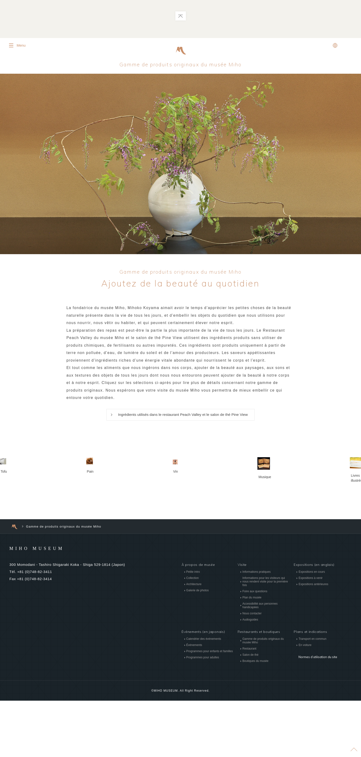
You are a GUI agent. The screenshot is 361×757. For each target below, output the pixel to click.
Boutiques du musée (255, 717)
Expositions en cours (311, 628)
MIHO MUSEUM (46, 604)
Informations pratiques (256, 628)
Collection (192, 634)
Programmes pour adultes (202, 714)
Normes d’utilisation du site (317, 710)
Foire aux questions (254, 647)
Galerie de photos (197, 646)
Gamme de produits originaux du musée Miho (180, 65)
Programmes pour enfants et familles (209, 707)
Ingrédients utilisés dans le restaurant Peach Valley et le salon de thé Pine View (183, 417)
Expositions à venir (310, 634)
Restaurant (249, 705)
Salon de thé (250, 711)
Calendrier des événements (203, 695)
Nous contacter (252, 669)
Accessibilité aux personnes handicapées (260, 661)
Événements (194, 701)
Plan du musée (251, 653)
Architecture (193, 640)
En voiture (304, 701)
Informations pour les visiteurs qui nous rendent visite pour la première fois (265, 638)
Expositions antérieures (313, 640)
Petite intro (193, 628)
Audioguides (250, 676)
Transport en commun (312, 695)
